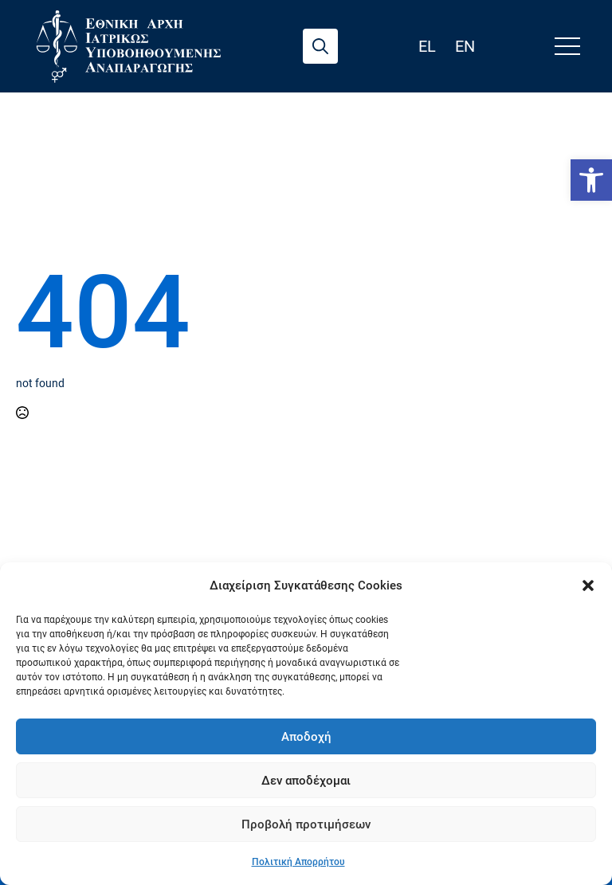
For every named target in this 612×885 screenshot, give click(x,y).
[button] (588, 585)
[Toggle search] (320, 46)
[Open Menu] (567, 46)
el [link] (427, 46)
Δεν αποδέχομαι (306, 780)
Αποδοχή (306, 737)
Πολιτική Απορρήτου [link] (298, 861)
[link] (591, 180)
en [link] (465, 46)
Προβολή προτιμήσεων (306, 824)
